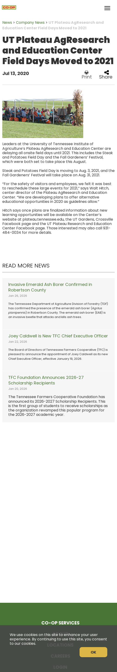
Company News (30, 22)
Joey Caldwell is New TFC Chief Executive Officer (58, 336)
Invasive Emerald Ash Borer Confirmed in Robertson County (50, 287)
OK (93, 652)
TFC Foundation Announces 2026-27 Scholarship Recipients (46, 380)
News (7, 22)
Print (87, 74)
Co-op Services (60, 623)
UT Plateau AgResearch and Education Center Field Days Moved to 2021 (53, 25)
